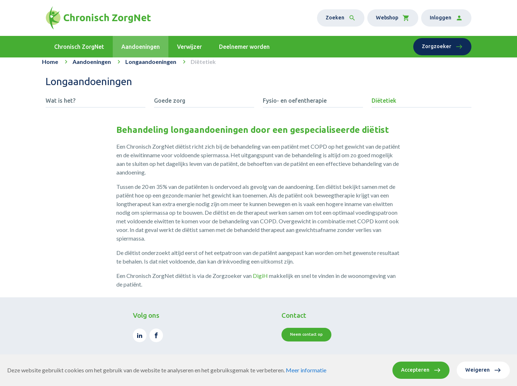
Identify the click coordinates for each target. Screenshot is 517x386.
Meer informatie (306, 370)
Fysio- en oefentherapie (295, 105)
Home (50, 66)
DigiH (260, 280)
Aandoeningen (92, 66)
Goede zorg (169, 105)
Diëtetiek (384, 105)
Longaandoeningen (150, 66)
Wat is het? (60, 105)
